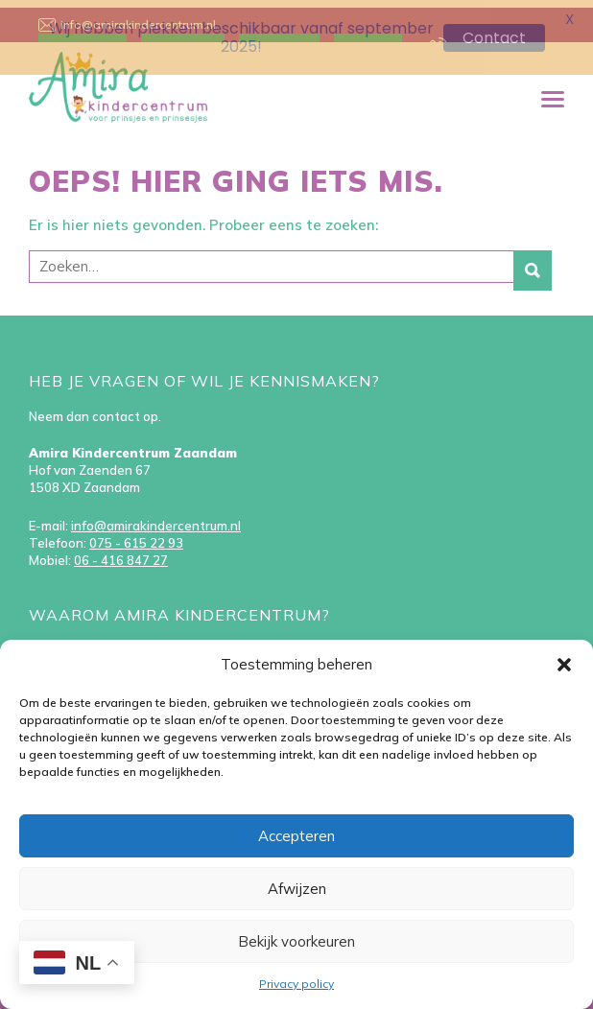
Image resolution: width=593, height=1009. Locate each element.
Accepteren (296, 836)
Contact (494, 38)
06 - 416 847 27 (121, 552)
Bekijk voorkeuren (296, 941)
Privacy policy (296, 983)
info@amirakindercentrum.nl (156, 518)
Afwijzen (297, 889)
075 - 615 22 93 (136, 535)
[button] (564, 664)
